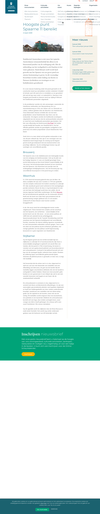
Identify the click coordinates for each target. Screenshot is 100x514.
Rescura (59, 192)
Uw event (60, 6)
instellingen (54, 508)
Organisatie (93, 5)
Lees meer (43, 503)
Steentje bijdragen (77, 6)
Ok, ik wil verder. (42, 509)
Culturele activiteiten (45, 6)
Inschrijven (28, 354)
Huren (69, 5)
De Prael (50, 123)
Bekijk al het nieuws (82, 88)
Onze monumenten (29, 6)
